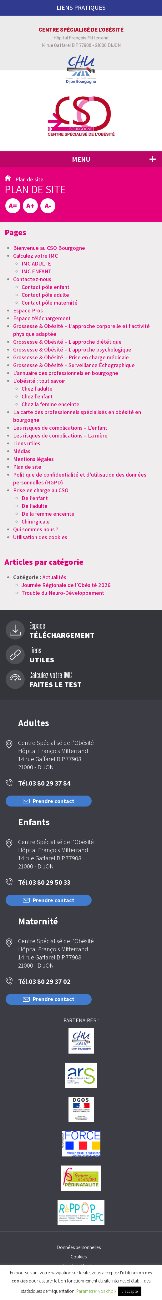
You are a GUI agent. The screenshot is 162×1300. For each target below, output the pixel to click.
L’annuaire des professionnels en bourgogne (65, 373)
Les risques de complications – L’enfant (60, 427)
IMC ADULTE (36, 263)
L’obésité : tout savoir (39, 380)
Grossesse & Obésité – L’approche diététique (67, 341)
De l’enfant (35, 498)
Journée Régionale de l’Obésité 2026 (66, 585)
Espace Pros (28, 310)
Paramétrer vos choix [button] (96, 1291)
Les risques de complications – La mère (60, 435)
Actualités (54, 577)
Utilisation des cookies (40, 537)
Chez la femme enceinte (50, 404)
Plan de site (27, 466)
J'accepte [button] (130, 1291)
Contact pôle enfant (45, 287)
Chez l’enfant (37, 396)
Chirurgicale (36, 521)
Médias (21, 451)
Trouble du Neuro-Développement (63, 592)
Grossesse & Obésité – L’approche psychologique (72, 349)
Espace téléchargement (42, 318)
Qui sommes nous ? (35, 529)
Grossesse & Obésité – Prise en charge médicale (71, 357)
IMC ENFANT (37, 271)
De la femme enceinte (48, 513)
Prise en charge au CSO (40, 490)
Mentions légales (33, 459)
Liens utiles (26, 443)
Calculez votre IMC (35, 255)
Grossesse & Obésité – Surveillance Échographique (74, 365)
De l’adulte (35, 505)
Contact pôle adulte (45, 294)
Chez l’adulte (37, 388)
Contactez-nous (32, 279)
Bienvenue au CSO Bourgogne (49, 247)
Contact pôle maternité (50, 302)
